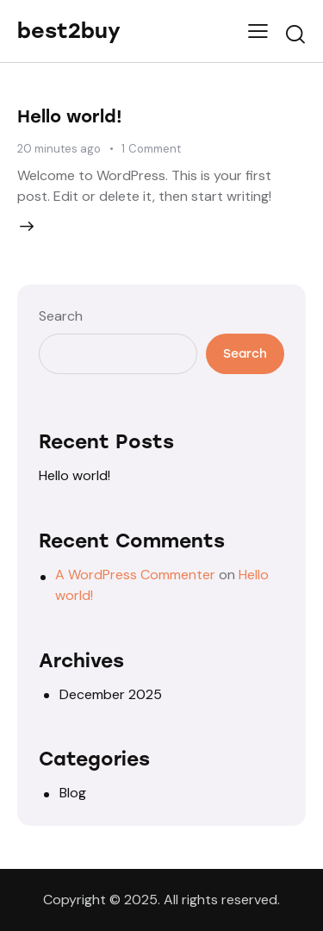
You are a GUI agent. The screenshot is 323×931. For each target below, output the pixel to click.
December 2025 (110, 694)
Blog (72, 793)
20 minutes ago (59, 148)
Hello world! (69, 116)
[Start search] (295, 34)
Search (61, 316)
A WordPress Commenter (135, 574)
